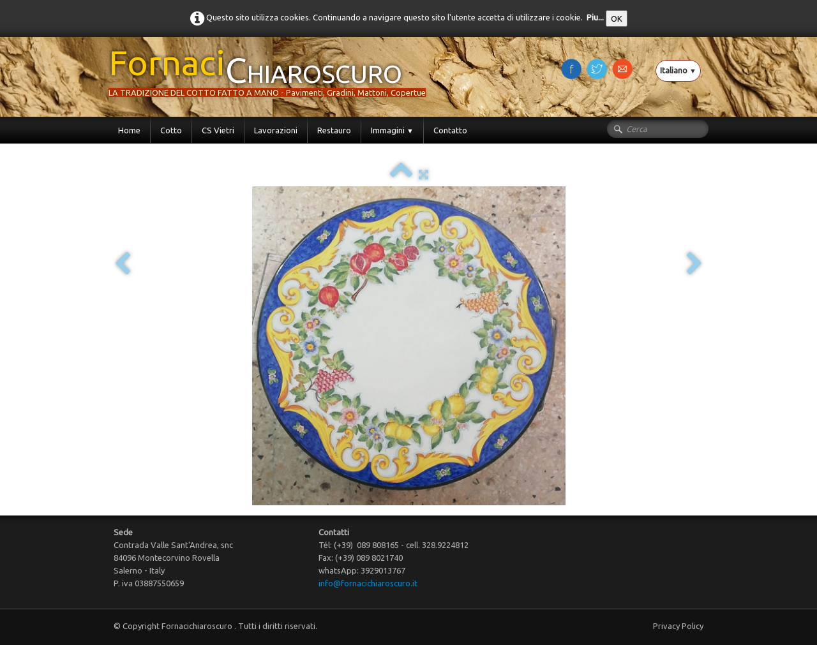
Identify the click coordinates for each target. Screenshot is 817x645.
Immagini (392, 130)
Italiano (678, 70)
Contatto (450, 130)
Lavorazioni (275, 130)
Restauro (334, 130)
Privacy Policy (678, 625)
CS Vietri (218, 130)
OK (616, 18)
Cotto (171, 130)
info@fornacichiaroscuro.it (368, 583)
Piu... (595, 17)
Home (129, 130)
